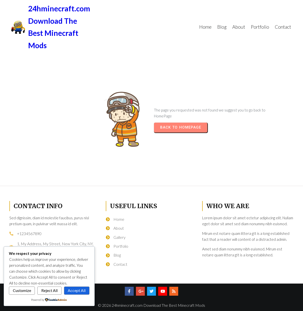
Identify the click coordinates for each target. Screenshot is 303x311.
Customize (22, 290)
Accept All (77, 290)
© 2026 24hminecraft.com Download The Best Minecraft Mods (151, 305)
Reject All (49, 290)
